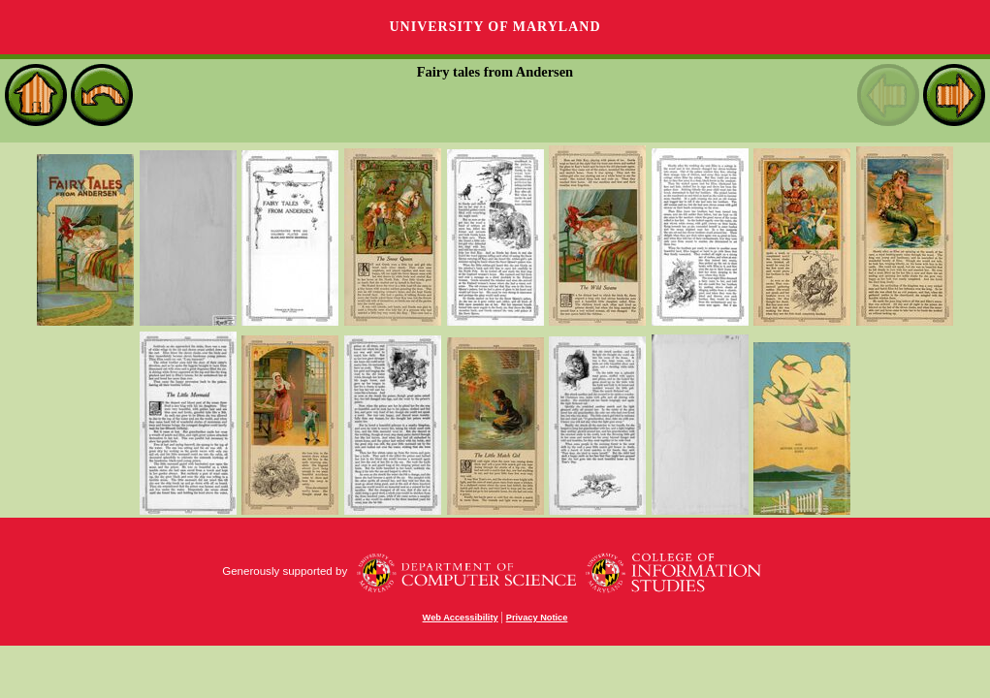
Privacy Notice (537, 617)
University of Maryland (494, 26)
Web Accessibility (460, 617)
